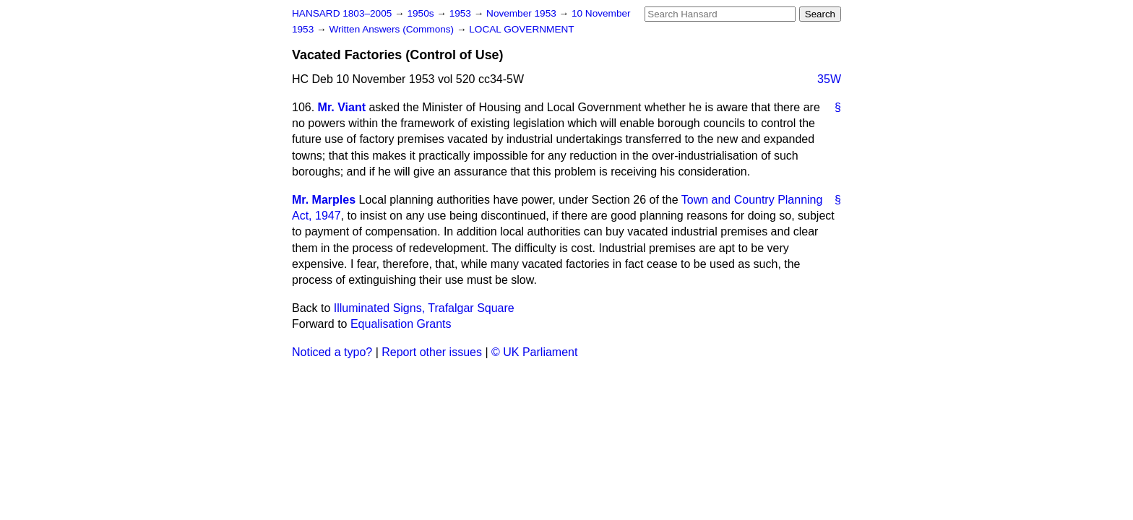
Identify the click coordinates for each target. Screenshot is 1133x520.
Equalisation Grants (401, 324)
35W (829, 79)
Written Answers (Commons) (393, 29)
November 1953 (522, 13)
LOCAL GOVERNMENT (521, 29)
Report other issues (432, 352)
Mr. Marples (324, 200)
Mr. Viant (342, 107)
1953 (461, 13)
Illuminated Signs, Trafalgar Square (424, 308)
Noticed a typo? (332, 352)
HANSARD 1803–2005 (342, 13)
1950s (421, 13)
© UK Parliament (534, 352)
